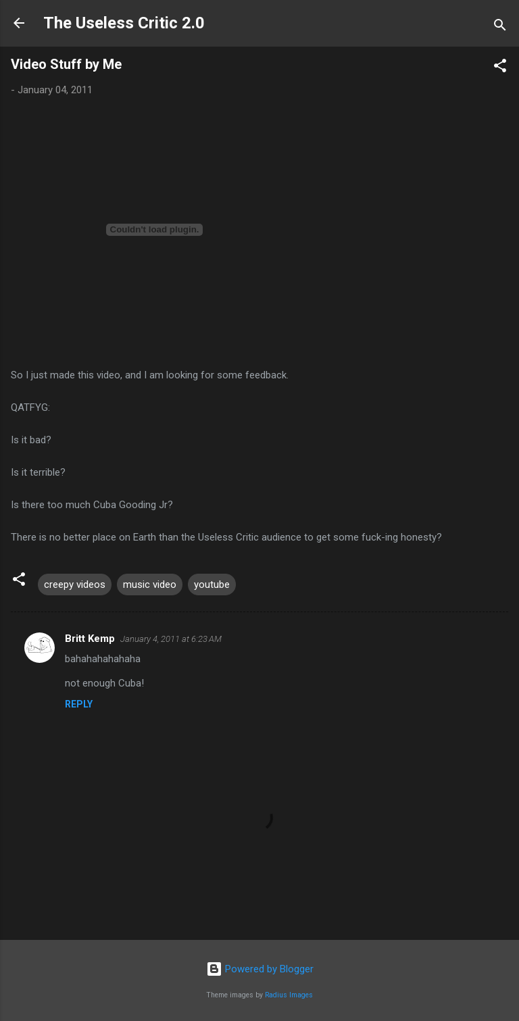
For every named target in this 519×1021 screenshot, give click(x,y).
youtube (212, 584)
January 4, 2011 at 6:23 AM (171, 639)
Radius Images (289, 995)
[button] (500, 67)
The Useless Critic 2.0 (124, 23)
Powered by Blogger (260, 969)
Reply (79, 704)
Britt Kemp (90, 638)
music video (149, 584)
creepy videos (74, 584)
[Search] (500, 27)
